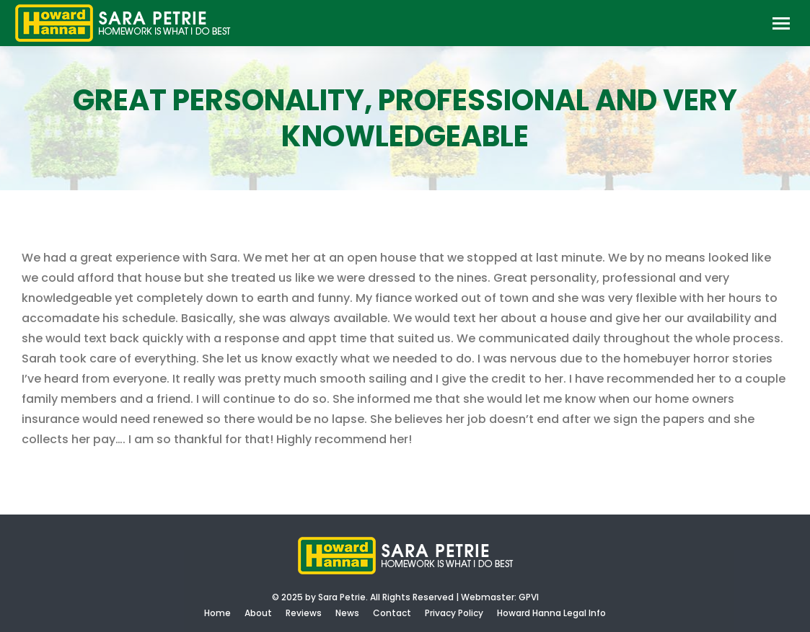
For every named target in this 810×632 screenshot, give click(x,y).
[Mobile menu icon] (781, 23)
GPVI (529, 597)
